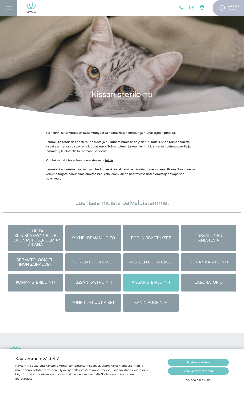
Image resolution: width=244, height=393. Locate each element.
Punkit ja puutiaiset (93, 302)
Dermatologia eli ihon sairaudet (35, 262)
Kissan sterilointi (151, 282)
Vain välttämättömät (198, 371)
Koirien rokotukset (93, 262)
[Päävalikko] (8, 8)
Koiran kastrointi (208, 262)
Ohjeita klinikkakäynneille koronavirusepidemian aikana (36, 238)
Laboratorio (209, 282)
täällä (109, 160)
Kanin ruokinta (151, 302)
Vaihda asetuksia (198, 380)
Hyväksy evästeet (198, 362)
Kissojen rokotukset (151, 262)
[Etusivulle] (31, 8)
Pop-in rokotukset (151, 238)
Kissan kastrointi (93, 282)
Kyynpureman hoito (93, 238)
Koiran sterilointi (35, 282)
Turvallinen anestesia (208, 238)
